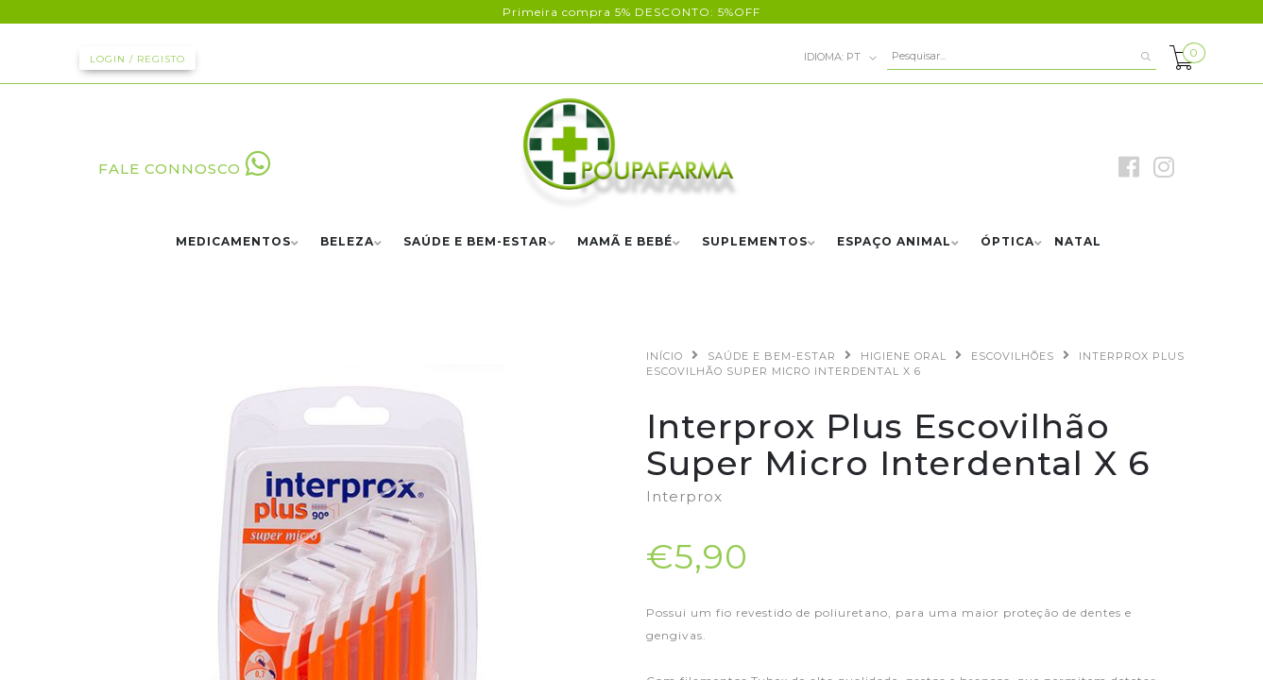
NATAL (1077, 242)
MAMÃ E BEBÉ (625, 242)
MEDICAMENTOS (233, 242)
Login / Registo (137, 59)
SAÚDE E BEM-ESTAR (475, 242)
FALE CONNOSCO (184, 169)
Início (664, 356)
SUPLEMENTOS (755, 242)
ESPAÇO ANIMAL (894, 242)
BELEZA (347, 242)
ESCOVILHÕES (1012, 356)
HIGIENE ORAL (904, 356)
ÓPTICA (1007, 242)
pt (841, 57)
